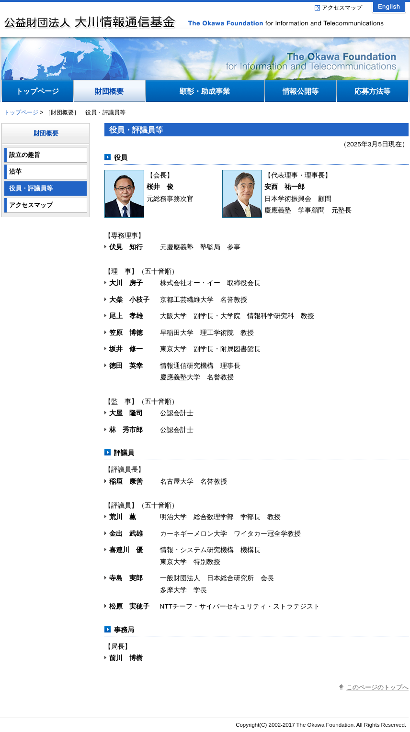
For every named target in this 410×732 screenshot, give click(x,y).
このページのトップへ (377, 687)
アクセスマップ (342, 7)
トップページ (21, 112)
